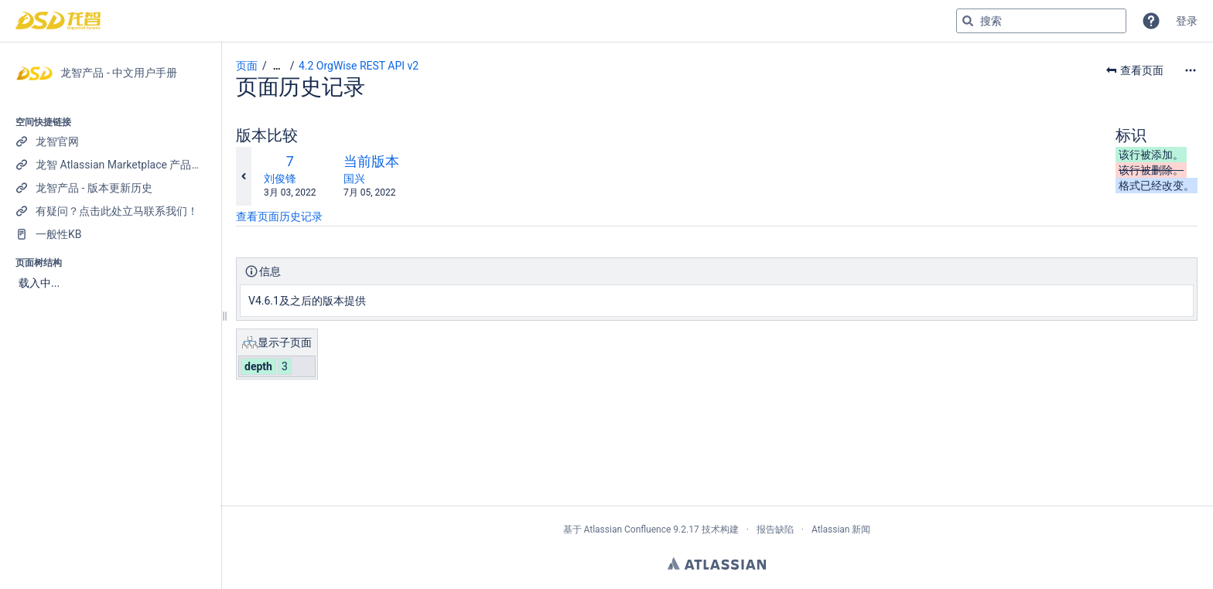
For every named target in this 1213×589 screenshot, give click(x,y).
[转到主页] (58, 21)
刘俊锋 (280, 178)
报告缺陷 (775, 529)
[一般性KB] (110, 234)
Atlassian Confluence (627, 529)
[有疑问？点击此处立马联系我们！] (110, 211)
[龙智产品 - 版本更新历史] (110, 187)
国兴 (354, 178)
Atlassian (717, 563)
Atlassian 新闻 (841, 529)
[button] (1151, 21)
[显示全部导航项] (276, 66)
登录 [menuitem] (1187, 21)
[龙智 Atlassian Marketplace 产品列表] (110, 164)
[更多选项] (1190, 70)
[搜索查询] (1041, 21)
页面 (247, 66)
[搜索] (968, 21)
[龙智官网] (110, 141)
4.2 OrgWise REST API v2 (359, 66)
